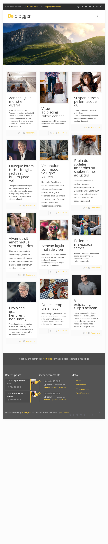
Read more (30, 133)
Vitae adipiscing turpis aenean (53, 112)
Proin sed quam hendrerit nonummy (17, 313)
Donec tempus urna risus (53, 306)
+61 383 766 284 (32, 7)
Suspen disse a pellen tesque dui (86, 101)
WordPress (64, 412)
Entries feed (81, 385)
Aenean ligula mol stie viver (52, 247)
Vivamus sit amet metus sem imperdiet (21, 242)
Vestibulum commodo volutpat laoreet (51, 171)
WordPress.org (82, 393)
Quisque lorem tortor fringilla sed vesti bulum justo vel (21, 173)
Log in (78, 380)
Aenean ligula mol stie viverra (20, 101)
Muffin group (27, 412)
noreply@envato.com (52, 7)
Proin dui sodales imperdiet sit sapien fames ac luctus (85, 168)
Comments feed (82, 389)
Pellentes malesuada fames (83, 244)
